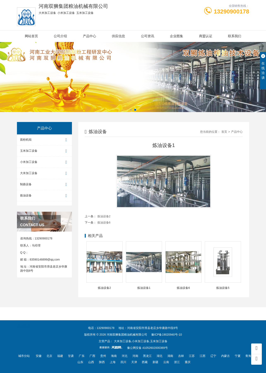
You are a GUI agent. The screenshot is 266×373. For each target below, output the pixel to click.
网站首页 (31, 36)
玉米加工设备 (44, 151)
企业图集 (176, 36)
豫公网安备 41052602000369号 (147, 347)
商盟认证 (205, 36)
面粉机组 (44, 139)
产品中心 (89, 36)
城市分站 (24, 355)
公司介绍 (60, 36)
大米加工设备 (44, 173)
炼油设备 (44, 195)
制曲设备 (44, 184)
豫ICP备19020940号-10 (166, 334)
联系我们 (234, 36)
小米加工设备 (44, 162)
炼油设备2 (104, 216)
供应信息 (118, 36)
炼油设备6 (104, 222)
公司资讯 (147, 36)
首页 (224, 131)
